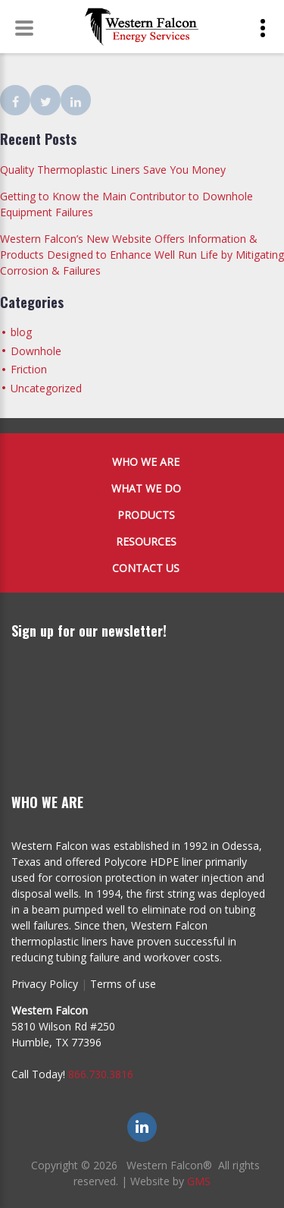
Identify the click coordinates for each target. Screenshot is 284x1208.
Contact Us (145, 568)
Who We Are (145, 462)
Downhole (36, 351)
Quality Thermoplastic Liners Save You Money (113, 169)
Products (146, 515)
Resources (146, 541)
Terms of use (123, 984)
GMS (199, 1181)
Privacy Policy (44, 984)
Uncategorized (46, 388)
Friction (29, 369)
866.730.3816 (100, 1074)
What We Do (146, 488)
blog (21, 332)
